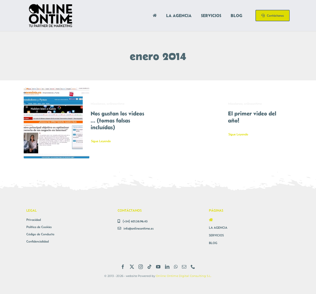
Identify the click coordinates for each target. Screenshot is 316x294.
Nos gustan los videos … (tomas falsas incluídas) (117, 120)
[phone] (193, 267)
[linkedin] (167, 267)
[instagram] (140, 267)
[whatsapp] (176, 267)
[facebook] (123, 267)
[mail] (184, 267)
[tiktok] (149, 267)
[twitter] (132, 267)
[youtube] (158, 267)
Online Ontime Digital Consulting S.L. (184, 276)
